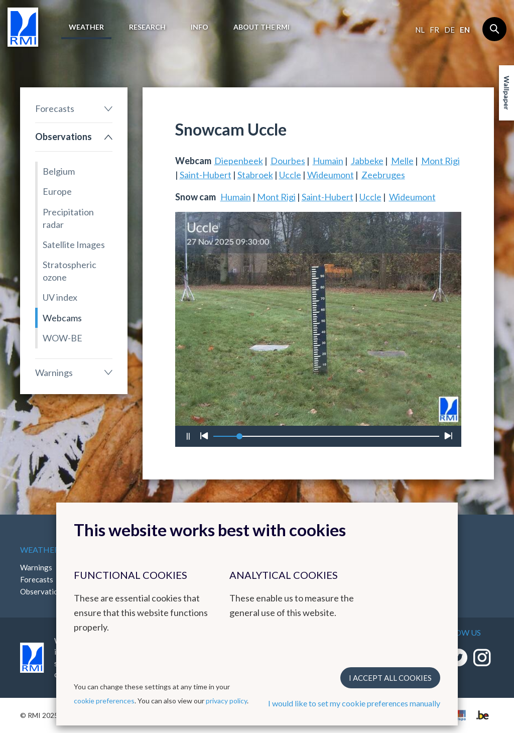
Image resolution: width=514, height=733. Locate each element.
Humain (328, 160)
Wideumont (330, 174)
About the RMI (261, 27)
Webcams (62, 317)
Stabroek (255, 174)
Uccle (290, 174)
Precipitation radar (68, 218)
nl (420, 29)
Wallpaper (506, 93)
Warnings (54, 372)
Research (147, 27)
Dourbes (288, 160)
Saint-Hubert (205, 174)
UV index (60, 297)
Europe (57, 191)
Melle (402, 160)
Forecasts (54, 108)
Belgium (59, 171)
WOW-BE (62, 337)
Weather (86, 27)
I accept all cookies (390, 677)
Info (199, 27)
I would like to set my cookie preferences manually (354, 703)
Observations (63, 136)
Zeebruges (383, 174)
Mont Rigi (440, 160)
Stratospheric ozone (69, 271)
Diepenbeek (238, 160)
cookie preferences (104, 700)
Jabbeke (367, 160)
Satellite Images (74, 244)
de (449, 29)
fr (434, 29)
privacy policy (226, 700)
